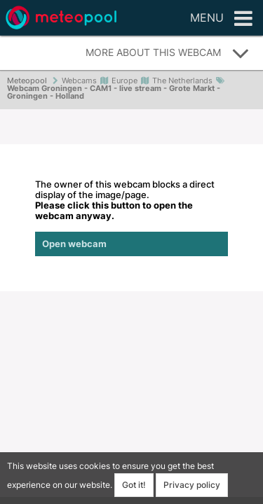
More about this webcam (168, 53)
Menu (221, 18)
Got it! (134, 484)
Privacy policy (191, 484)
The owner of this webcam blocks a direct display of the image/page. (131, 217)
